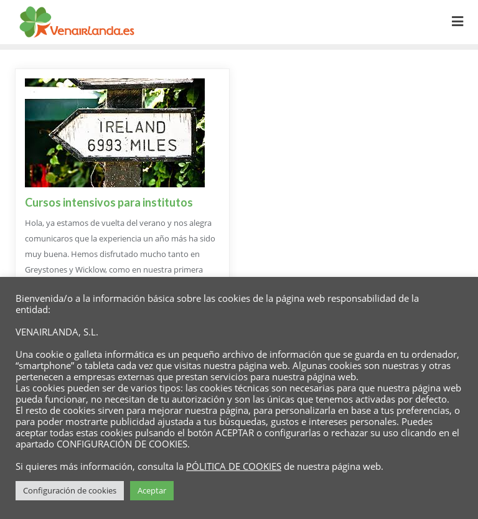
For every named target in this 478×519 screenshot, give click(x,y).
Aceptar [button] (152, 490)
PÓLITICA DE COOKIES (233, 466)
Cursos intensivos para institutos (109, 202)
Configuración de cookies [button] (69, 490)
